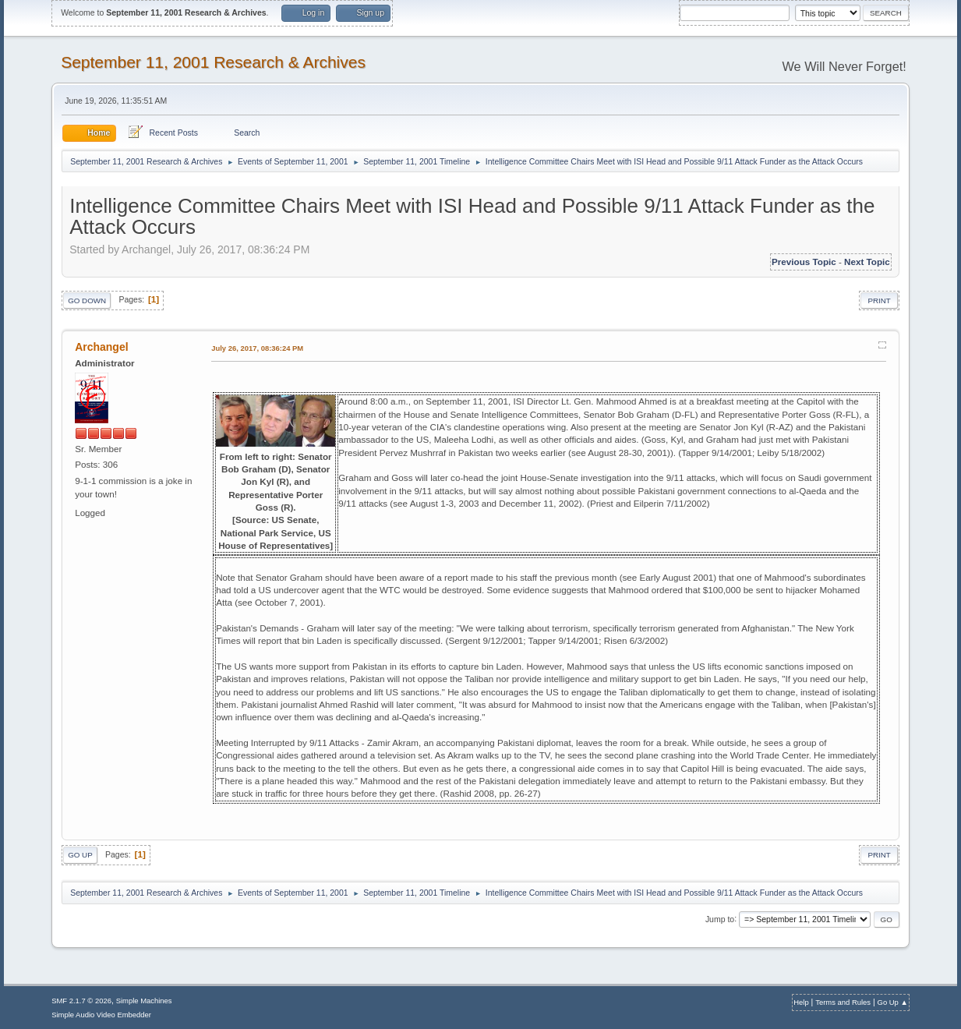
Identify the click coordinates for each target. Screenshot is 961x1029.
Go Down (87, 300)
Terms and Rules (843, 1002)
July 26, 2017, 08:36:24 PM (257, 348)
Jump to (719, 918)
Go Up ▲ (893, 1002)
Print (878, 300)
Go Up (80, 854)
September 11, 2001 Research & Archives (213, 62)
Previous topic (804, 261)
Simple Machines (144, 1000)
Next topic (867, 261)
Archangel (101, 347)
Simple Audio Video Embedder (101, 1014)
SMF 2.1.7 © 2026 (81, 1000)
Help (800, 1002)
